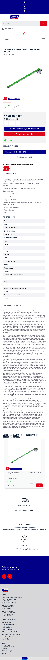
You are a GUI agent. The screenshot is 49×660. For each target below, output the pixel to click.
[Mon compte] (7, 29)
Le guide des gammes (9, 173)
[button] (39, 485)
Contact (24, 13)
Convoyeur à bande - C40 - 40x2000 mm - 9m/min (24, 473)
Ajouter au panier (24, 134)
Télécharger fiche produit (24, 157)
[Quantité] (12, 123)
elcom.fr (25, 4)
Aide (24, 8)
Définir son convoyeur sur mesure (24, 129)
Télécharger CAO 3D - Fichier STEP (16, 152)
